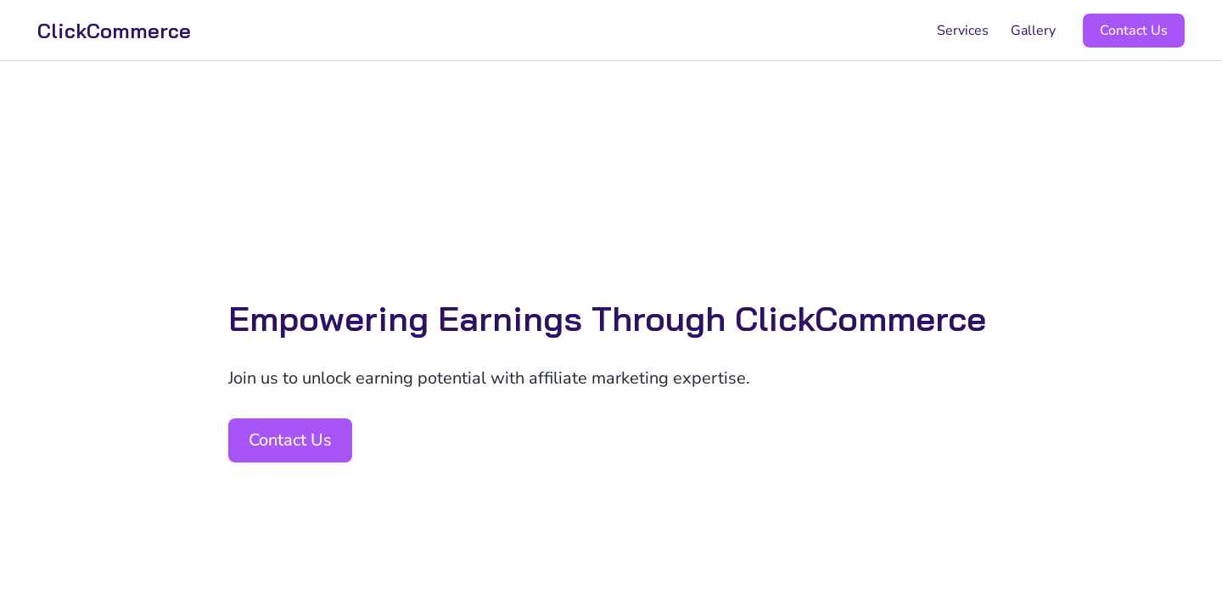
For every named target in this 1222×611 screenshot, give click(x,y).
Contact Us (1134, 30)
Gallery (1033, 30)
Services (963, 30)
